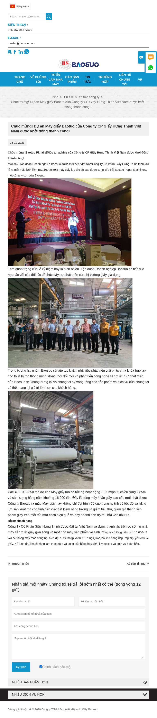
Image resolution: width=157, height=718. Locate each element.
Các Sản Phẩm (72, 79)
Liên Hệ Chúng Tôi (124, 79)
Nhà (55, 97)
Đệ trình (21, 667)
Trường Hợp (105, 79)
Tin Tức (87, 79)
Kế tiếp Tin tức (136, 563)
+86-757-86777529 (20, 30)
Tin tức (69, 97)
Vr (140, 79)
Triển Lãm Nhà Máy (56, 79)
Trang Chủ (19, 79)
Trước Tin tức (18, 563)
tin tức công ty (89, 97)
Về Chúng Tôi (38, 79)
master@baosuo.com (21, 43)
